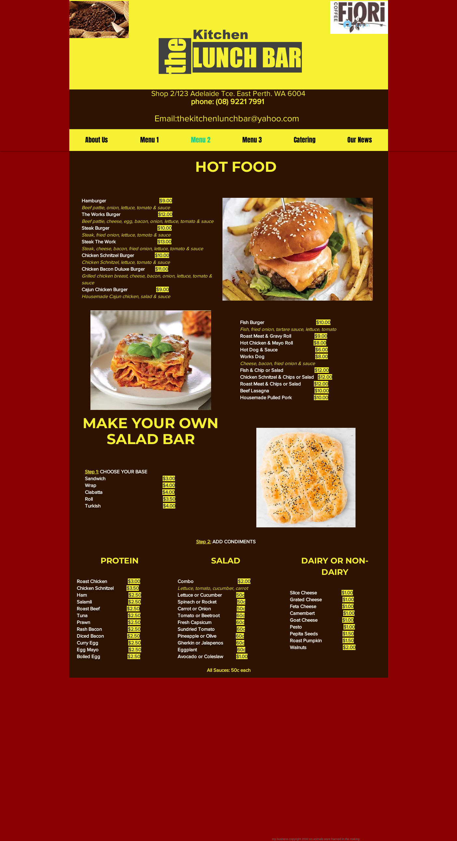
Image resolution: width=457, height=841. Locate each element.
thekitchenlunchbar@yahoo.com (238, 118)
